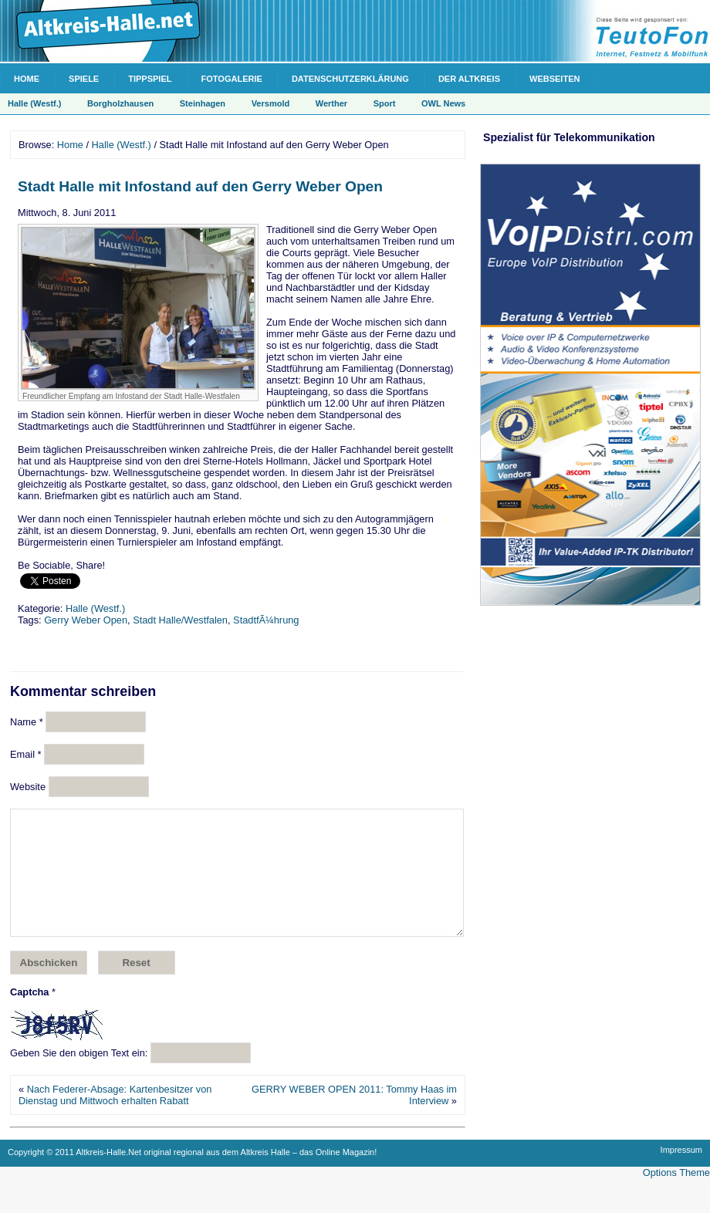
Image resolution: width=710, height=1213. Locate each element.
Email (26, 754)
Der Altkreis (469, 78)
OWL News (443, 103)
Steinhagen (202, 103)
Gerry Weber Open (85, 620)
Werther (331, 103)
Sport (385, 103)
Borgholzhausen (120, 103)
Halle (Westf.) (34, 103)
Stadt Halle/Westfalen (180, 620)
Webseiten (554, 78)
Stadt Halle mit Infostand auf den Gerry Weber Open (200, 186)
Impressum (681, 1173)
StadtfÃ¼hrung (266, 620)
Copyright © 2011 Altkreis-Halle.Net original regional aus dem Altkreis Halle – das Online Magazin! (192, 1175)
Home (26, 78)
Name (26, 722)
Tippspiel (149, 78)
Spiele (84, 78)
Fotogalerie (231, 78)
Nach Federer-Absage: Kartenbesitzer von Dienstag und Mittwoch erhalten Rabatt (115, 1118)
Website (28, 786)
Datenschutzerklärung (350, 78)
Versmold (271, 103)
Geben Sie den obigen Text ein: (78, 1076)
